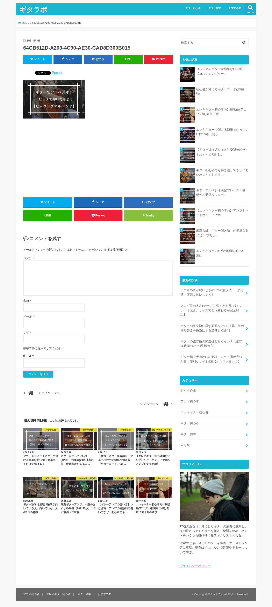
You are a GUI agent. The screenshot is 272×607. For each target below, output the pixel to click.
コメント (29, 258)
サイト (27, 332)
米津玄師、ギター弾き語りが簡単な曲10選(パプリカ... (222, 233)
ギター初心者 (192, 8)
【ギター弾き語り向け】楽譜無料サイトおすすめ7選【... (222, 152)
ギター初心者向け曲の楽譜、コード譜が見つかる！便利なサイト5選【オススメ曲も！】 (211, 359)
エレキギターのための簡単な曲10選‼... (219, 253)
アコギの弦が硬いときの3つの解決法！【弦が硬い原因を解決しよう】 (212, 292)
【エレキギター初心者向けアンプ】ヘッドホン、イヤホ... (222, 213)
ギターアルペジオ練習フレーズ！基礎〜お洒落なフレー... (220, 193)
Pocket (57, 72)
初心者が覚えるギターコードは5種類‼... (220, 91)
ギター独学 (214, 8)
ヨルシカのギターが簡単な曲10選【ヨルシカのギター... (219, 71)
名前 (27, 300)
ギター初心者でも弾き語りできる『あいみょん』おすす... (222, 172)
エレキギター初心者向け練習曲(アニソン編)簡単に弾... (221, 112)
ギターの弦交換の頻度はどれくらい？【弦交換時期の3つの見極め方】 (211, 343)
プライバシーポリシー (195, 565)
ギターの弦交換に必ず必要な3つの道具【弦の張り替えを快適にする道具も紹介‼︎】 (212, 328)
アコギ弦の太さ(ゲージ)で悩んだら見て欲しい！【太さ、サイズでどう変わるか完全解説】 (210, 310)
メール (28, 316)
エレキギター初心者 (194, 412)
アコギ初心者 (189, 401)
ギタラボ (33, 9)
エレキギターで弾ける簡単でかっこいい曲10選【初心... (222, 132)
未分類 (185, 444)
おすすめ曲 (235, 8)
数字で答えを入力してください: (43, 348)
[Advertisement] (98, 158)
